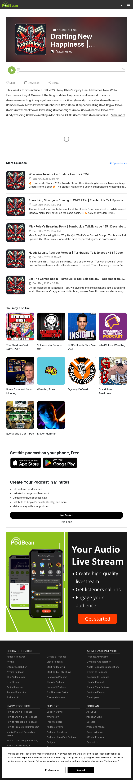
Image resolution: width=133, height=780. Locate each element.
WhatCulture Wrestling (112, 345)
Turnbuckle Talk (64, 30)
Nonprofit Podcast (56, 687)
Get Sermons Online (57, 692)
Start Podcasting (55, 667)
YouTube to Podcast (97, 677)
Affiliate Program (94, 737)
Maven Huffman (46, 433)
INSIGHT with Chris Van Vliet (82, 347)
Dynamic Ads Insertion (98, 662)
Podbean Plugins (95, 692)
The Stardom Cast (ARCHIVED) (16, 347)
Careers (90, 722)
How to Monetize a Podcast (20, 722)
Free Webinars (54, 722)
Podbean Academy (56, 732)
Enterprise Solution (16, 667)
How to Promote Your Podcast (22, 727)
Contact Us (92, 742)
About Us (91, 712)
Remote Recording (16, 692)
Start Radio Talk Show (58, 672)
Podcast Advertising (97, 657)
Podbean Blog (93, 717)
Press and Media (95, 727)
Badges (50, 742)
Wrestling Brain (46, 389)
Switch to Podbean (96, 672)
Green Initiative (94, 732)
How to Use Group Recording (21, 737)
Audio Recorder (15, 687)
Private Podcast (15, 672)
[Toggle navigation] (128, 4)
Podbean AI (12, 697)
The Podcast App (15, 677)
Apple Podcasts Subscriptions (102, 667)
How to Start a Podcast (18, 712)
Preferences (52, 770)
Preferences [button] (75, 761)
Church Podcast (55, 682)
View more (48, 115)
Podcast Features (15, 657)
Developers (93, 697)
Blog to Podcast (95, 682)
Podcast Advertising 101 (19, 742)
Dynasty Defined (77, 389)
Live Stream (13, 682)
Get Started (66, 515)
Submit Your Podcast (97, 687)
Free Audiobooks (55, 697)
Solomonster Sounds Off (49, 347)
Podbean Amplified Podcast (60, 737)
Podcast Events (55, 727)
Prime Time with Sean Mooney (19, 391)
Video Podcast (54, 662)
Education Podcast (56, 677)
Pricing (10, 662)
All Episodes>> (119, 163)
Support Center (54, 712)
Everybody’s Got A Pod (19, 433)
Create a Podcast (55, 657)
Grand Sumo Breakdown (106, 391)
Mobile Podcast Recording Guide (23, 732)
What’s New (53, 717)
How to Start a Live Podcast (21, 717)
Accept (80, 770)
